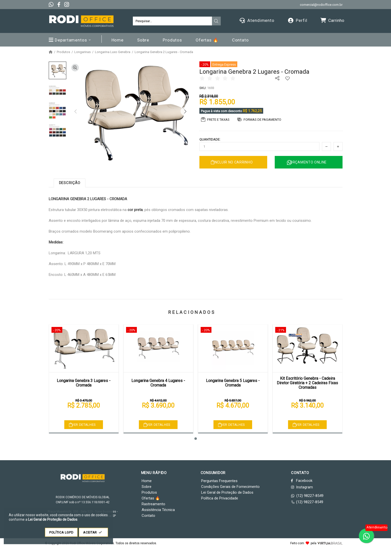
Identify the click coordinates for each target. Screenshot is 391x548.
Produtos (63, 52)
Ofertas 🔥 (151, 498)
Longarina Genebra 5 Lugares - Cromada (233, 383)
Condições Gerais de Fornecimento (230, 486)
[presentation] (216, 21)
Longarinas (82, 52)
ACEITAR (93, 534)
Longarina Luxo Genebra (112, 52)
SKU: (202, 88)
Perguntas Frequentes (219, 481)
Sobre (146, 486)
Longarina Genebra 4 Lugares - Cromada (158, 383)
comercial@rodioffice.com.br (321, 5)
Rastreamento (153, 504)
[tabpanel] (84, 378)
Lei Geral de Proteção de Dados (227, 492)
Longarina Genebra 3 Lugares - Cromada (83, 383)
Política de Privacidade (219, 498)
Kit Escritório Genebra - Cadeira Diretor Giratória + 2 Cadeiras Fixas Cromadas (307, 383)
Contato (148, 515)
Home (147, 481)
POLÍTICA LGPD (61, 535)
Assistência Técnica (158, 510)
